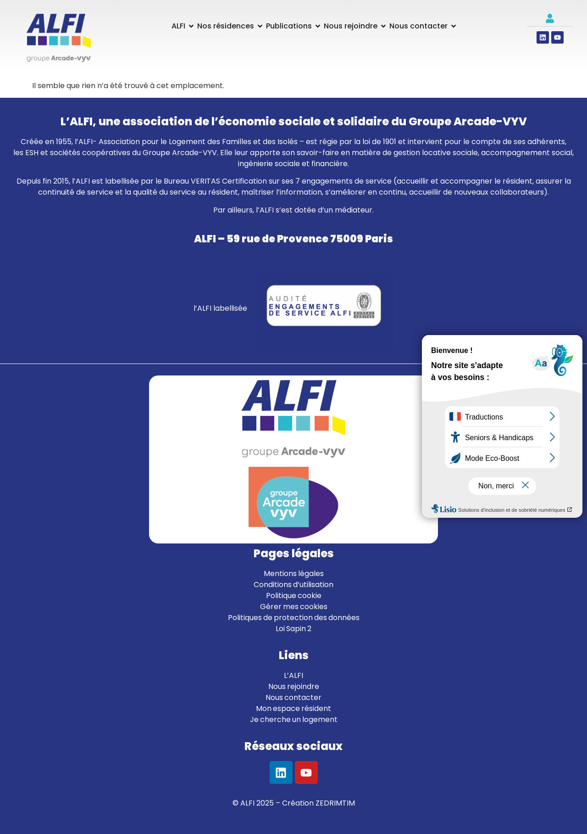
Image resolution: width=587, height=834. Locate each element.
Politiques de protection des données (294, 617)
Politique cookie (293, 595)
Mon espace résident (293, 708)
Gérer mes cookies (293, 606)
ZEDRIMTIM (335, 803)
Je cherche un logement (294, 719)
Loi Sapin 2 (293, 628)
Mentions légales (294, 573)
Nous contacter (293, 697)
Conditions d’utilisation (293, 584)
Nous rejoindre (293, 686)
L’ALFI (293, 675)
